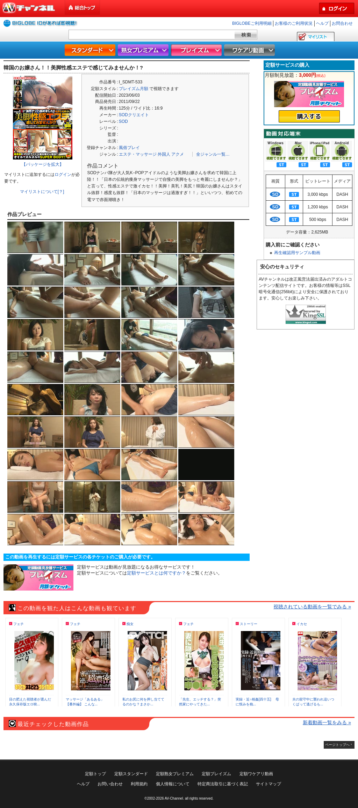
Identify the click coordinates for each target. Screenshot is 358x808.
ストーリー (248, 624)
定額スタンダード (131, 773)
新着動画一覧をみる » (327, 722)
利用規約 (139, 783)
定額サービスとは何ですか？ (156, 573)
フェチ (18, 624)
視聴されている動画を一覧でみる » (312, 606)
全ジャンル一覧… (213, 154)
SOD (123, 121)
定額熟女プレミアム (175, 773)
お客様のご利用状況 (294, 23)
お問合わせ (342, 23)
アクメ (177, 154)
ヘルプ (322, 23)
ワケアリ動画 (250, 50)
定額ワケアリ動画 (256, 773)
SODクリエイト (134, 114)
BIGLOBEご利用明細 (252, 23)
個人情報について (172, 783)
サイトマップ (268, 783)
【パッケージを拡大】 (43, 164)
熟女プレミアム (144, 50)
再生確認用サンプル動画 (297, 252)
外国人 (164, 154)
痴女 (130, 624)
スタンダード (91, 50)
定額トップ (95, 773)
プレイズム (197, 50)
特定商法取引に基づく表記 (223, 783)
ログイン (63, 174)
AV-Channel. (174, 798)
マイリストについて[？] (42, 191)
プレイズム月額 (133, 88)
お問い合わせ (110, 783)
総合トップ (83, 7)
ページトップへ (337, 745)
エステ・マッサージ (138, 154)
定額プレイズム (216, 773)
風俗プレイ (129, 147)
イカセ (301, 624)
